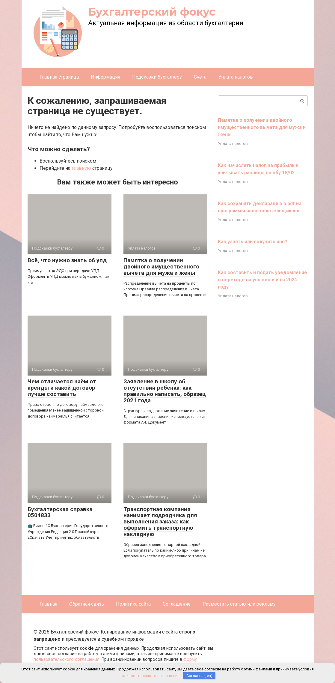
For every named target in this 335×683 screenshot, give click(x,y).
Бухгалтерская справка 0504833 (60, 512)
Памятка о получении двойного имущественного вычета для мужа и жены (161, 266)
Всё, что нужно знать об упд (67, 260)
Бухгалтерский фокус (151, 11)
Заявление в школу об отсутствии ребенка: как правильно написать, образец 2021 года (164, 391)
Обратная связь (86, 604)
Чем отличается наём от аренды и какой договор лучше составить (62, 387)
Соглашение (177, 604)
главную (81, 168)
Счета (200, 77)
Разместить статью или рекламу (239, 604)
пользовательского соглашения (66, 659)
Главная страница (59, 77)
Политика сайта (133, 604)
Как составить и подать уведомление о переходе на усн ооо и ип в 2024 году (262, 280)
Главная (48, 604)
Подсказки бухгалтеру (157, 77)
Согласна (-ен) (199, 675)
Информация (105, 77)
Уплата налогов (235, 77)
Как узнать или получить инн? (252, 241)
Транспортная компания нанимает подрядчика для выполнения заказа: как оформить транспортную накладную (160, 522)
